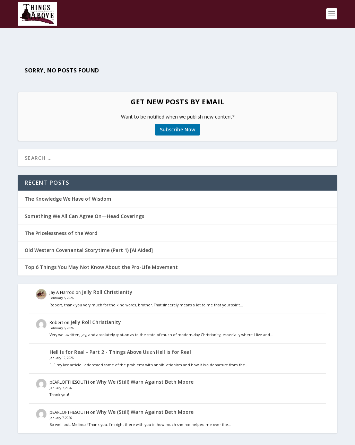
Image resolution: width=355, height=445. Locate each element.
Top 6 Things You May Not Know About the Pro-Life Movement (101, 249)
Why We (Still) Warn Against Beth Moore (144, 363)
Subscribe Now (177, 111)
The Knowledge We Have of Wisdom (68, 180)
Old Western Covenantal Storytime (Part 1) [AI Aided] (89, 231)
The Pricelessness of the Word (61, 214)
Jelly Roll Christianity (107, 274)
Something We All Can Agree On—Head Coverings (84, 197)
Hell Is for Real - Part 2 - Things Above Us (99, 333)
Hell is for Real (173, 333)
